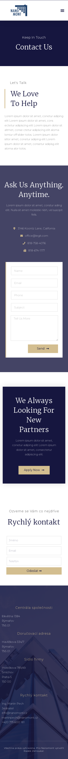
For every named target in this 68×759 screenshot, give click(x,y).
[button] (62, 10)
